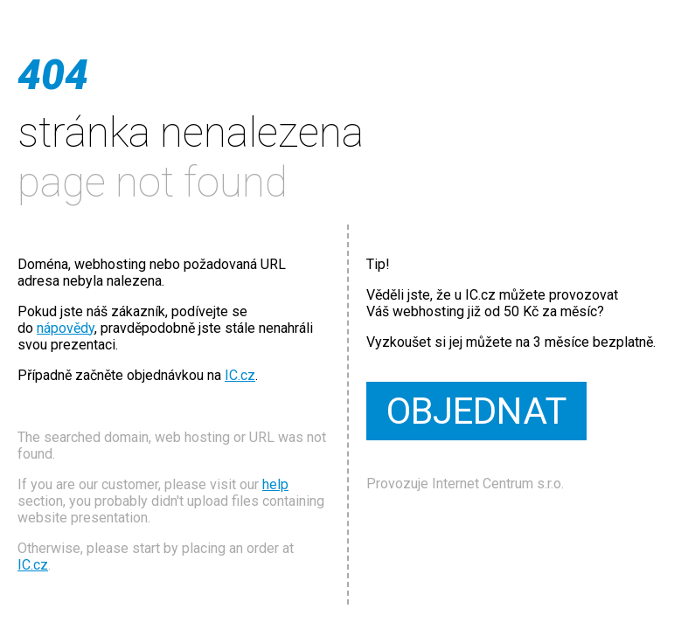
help (275, 484)
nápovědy (65, 328)
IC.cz (240, 375)
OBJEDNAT (476, 411)
